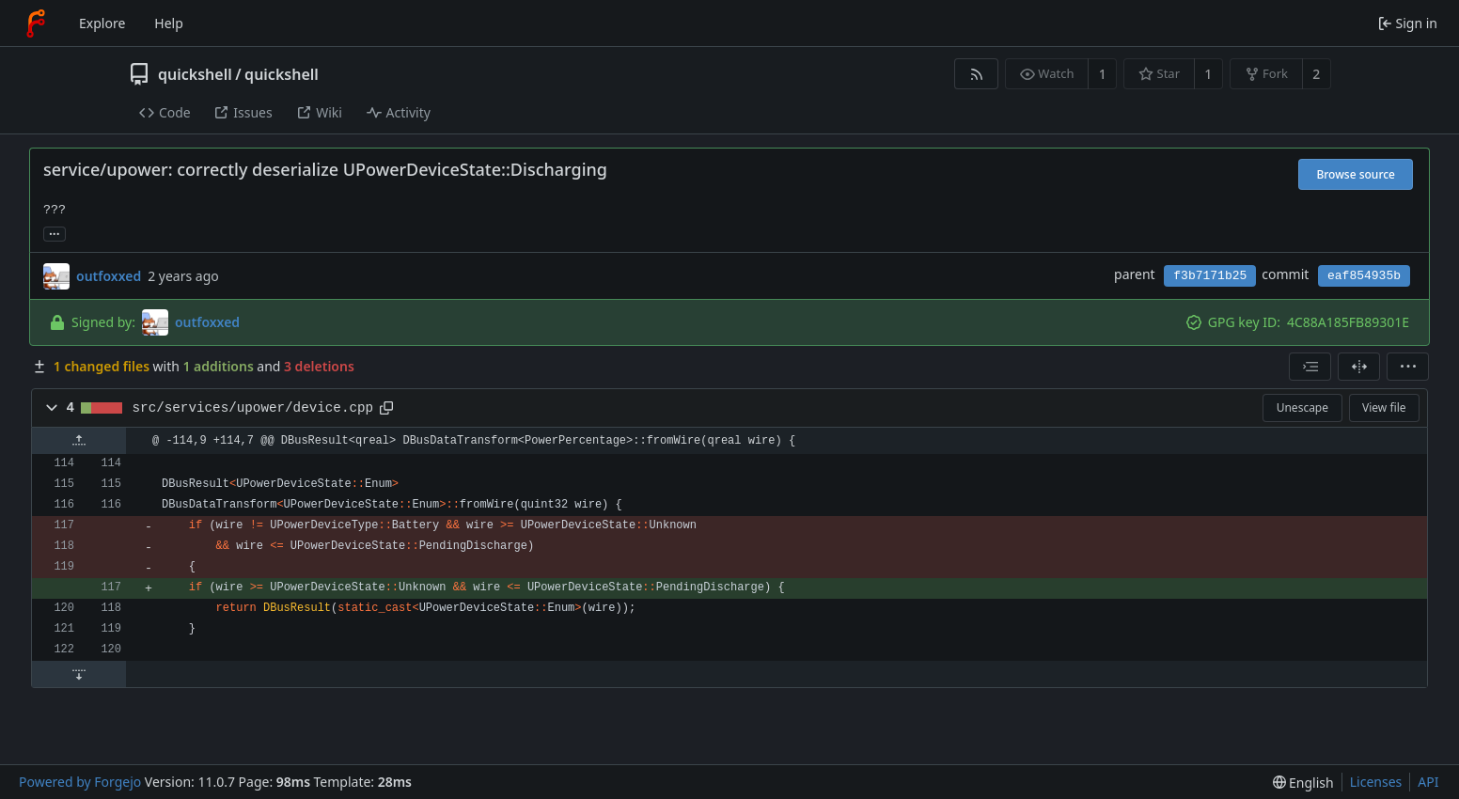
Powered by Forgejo (80, 782)
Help (168, 23)
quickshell (195, 74)
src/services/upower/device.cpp (253, 407)
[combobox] (1310, 366)
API (1428, 782)
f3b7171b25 (1210, 276)
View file (1383, 407)
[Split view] (1359, 366)
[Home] (35, 23)
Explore (102, 23)
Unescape (1302, 407)
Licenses (1376, 782)
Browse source (1355, 174)
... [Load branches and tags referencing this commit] (54, 233)
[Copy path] (386, 408)
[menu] (1408, 366)
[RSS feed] (976, 73)
